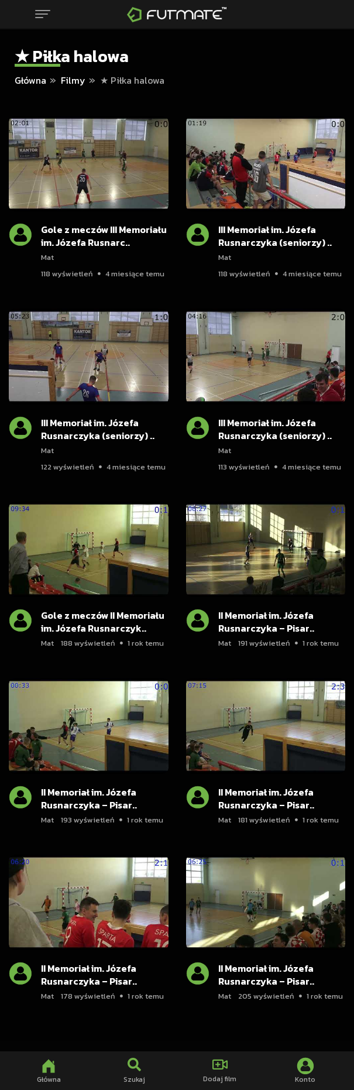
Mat (47, 257)
